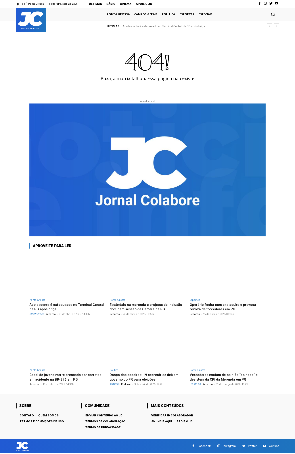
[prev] (269, 26)
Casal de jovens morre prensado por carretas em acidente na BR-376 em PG (63, 376)
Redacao (51, 314)
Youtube (274, 446)
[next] (276, 26)
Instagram (229, 446)
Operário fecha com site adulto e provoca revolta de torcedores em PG (225, 306)
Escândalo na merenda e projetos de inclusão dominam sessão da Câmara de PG (147, 306)
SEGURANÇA (36, 313)
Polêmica (195, 383)
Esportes (195, 300)
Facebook (204, 446)
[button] (272, 14)
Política (114, 370)
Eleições (114, 383)
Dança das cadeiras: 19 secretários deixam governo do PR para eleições (146, 376)
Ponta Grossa (37, 300)
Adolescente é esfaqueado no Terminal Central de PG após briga (164, 26)
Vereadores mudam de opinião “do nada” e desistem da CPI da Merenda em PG (226, 376)
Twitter (252, 446)
